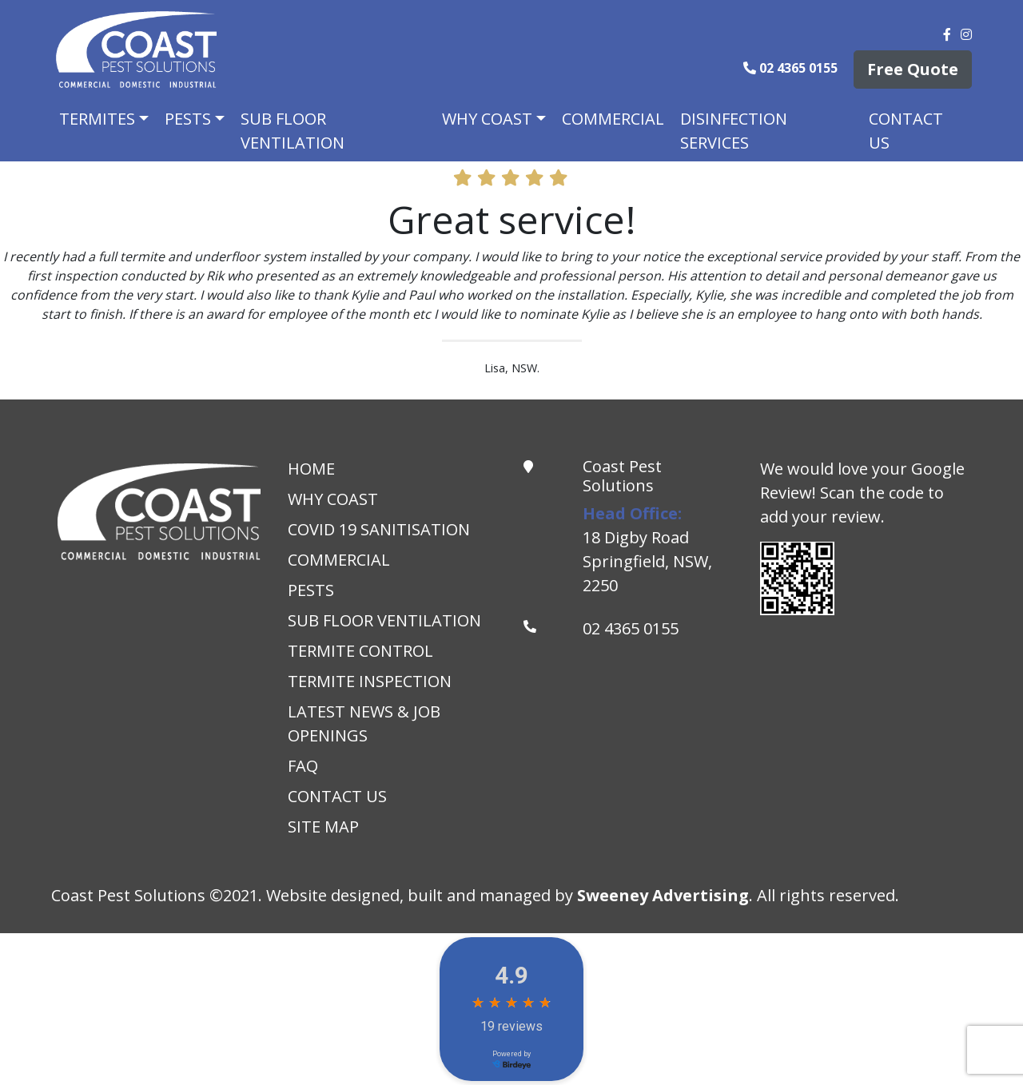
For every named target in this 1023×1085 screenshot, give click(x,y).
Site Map (323, 826)
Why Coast (487, 118)
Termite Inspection (370, 681)
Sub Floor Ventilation (292, 130)
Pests (188, 118)
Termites (97, 118)
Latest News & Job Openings (364, 723)
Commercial (613, 118)
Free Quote (912, 69)
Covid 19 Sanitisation (379, 529)
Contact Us (906, 130)
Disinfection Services (733, 130)
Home (311, 468)
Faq (303, 766)
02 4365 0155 (792, 68)
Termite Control (360, 651)
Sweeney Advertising (663, 895)
